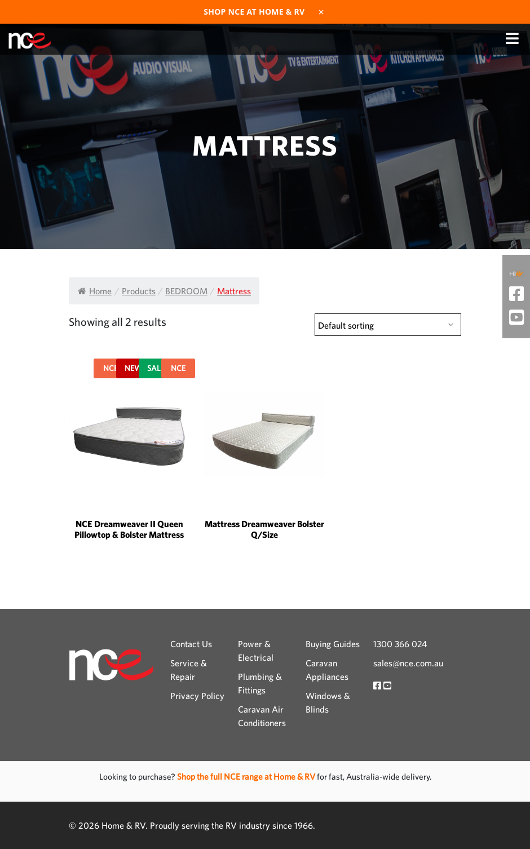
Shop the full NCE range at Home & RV (247, 776)
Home (95, 291)
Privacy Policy (197, 696)
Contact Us (191, 644)
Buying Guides (333, 644)
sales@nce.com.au (408, 663)
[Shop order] (388, 324)
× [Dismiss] (321, 12)
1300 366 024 (400, 644)
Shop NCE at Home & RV (254, 12)
